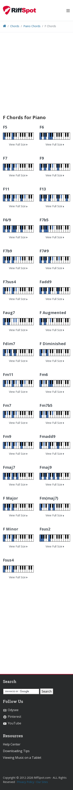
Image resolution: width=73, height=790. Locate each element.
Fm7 (7, 405)
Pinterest (12, 716)
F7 (5, 158)
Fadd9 (45, 281)
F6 (42, 127)
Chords (14, 26)
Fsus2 (45, 529)
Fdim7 (9, 343)
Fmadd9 (47, 436)
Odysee (10, 710)
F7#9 (44, 251)
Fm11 (8, 374)
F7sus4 (9, 281)
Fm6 (44, 374)
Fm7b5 (46, 405)
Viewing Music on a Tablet (22, 757)
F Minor (10, 529)
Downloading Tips (16, 751)
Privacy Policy (25, 782)
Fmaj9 (46, 467)
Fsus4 (8, 560)
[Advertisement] (36, 78)
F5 (5, 127)
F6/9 (7, 219)
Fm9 (7, 436)
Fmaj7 (9, 467)
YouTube (12, 723)
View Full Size (18, 144)
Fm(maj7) (49, 498)
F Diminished (53, 343)
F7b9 (7, 251)
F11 (6, 189)
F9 (42, 158)
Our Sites (42, 782)
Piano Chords (31, 26)
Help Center (11, 744)
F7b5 (44, 219)
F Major (10, 498)
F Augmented (53, 312)
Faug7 (9, 312)
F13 (43, 189)
